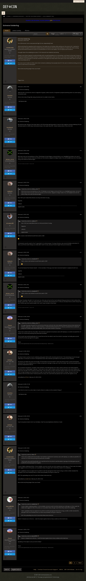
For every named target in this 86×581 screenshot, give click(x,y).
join (51, 20)
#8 (81, 284)
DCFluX (27, 377)
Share (10, 60)
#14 (80, 497)
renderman (28, 479)
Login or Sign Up (78, 1)
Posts (6, 30)
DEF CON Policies (69, 569)
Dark (7, 569)
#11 (81, 384)
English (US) (16, 569)
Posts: (6, 57)
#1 (81, 38)
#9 (81, 316)
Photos (27, 30)
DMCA (61, 569)
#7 (81, 252)
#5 (81, 182)
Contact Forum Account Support (48, 569)
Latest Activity (16, 30)
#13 (81, 448)
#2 (81, 86)
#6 (81, 214)
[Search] (41, 33)
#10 (81, 351)
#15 (81, 529)
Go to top (79, 569)
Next (80, 563)
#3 (81, 118)
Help (35, 569)
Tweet (10, 63)
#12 (81, 416)
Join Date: (7, 55)
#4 (81, 150)
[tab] (6, 30)
